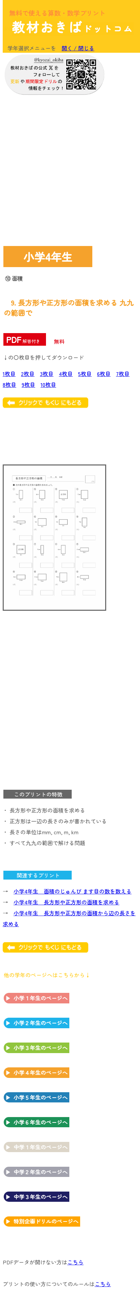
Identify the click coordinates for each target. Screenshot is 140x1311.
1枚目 (9, 374)
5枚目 (85, 374)
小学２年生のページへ (41, 1023)
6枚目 (104, 374)
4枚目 (66, 374)
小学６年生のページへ (41, 1122)
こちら (75, 1262)
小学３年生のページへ (41, 1048)
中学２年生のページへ (41, 1172)
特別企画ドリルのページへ (46, 1221)
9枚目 (28, 384)
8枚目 (9, 384)
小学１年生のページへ (41, 998)
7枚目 (123, 374)
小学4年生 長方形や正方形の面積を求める (66, 902)
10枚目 (48, 384)
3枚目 (46, 374)
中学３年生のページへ (41, 1197)
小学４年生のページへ (41, 1072)
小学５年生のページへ (41, 1097)
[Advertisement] (69, 169)
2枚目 (27, 374)
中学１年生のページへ (41, 1147)
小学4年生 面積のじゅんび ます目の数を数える (73, 891)
